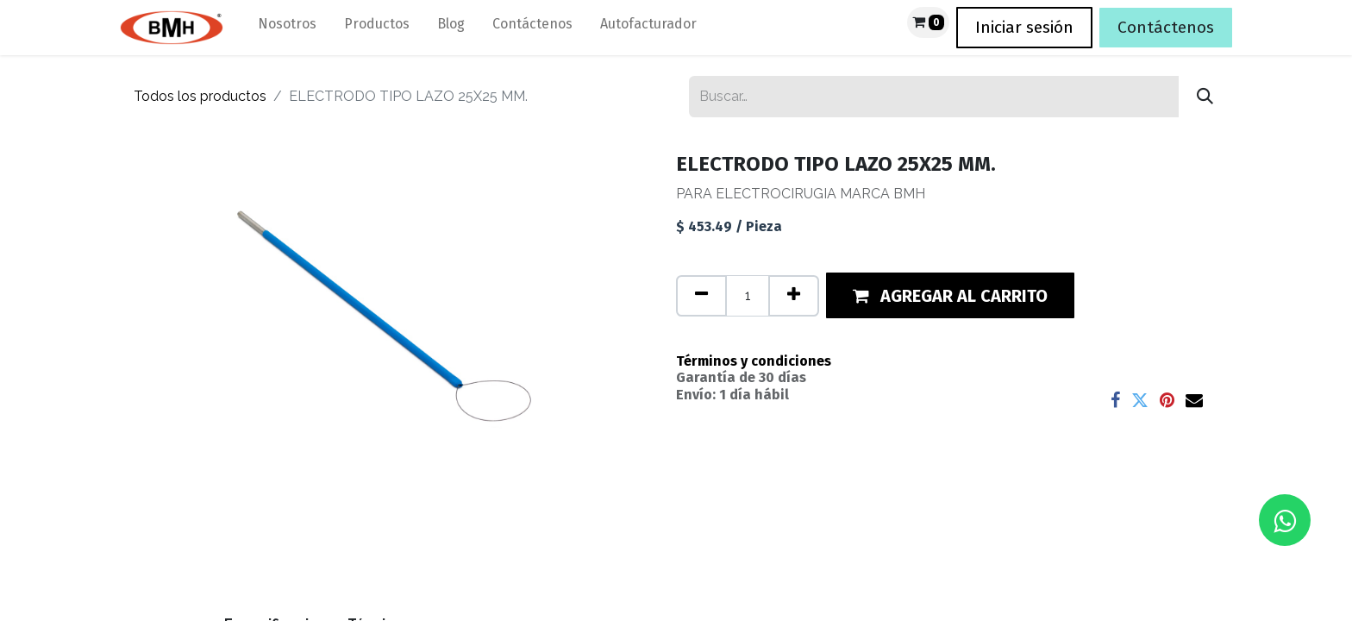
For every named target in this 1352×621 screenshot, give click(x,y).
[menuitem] (287, 27)
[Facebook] (1115, 400)
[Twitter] (1140, 400)
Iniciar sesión (1024, 27)
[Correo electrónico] (1194, 400)
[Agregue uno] (793, 296)
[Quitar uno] (701, 296)
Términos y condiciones (753, 361)
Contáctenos (1165, 27)
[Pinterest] (1167, 400)
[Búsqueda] (1205, 96)
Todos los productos (200, 96)
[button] (950, 295)
